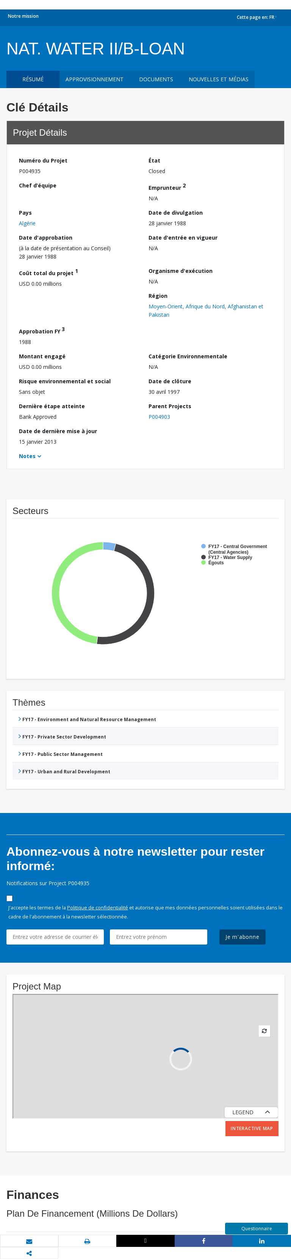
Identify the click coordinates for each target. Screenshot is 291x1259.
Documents (156, 79)
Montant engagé (42, 356)
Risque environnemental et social (65, 381)
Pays (25, 212)
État (154, 160)
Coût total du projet (48, 272)
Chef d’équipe (37, 185)
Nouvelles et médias (219, 79)
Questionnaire (256, 1228)
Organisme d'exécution (181, 270)
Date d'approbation (45, 237)
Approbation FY (42, 330)
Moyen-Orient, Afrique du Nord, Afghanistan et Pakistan (206, 310)
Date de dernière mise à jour (58, 431)
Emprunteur (167, 186)
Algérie (27, 223)
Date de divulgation (176, 212)
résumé (33, 79)
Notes (27, 456)
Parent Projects (170, 406)
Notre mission (23, 16)
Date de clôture (170, 381)
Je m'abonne (242, 936)
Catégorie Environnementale (188, 356)
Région (158, 295)
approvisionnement (95, 79)
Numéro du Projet (43, 160)
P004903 (159, 416)
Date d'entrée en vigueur (183, 237)
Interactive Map (252, 1128)
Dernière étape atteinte (52, 406)
